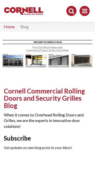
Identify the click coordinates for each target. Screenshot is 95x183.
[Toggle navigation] (85, 11)
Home (9, 26)
